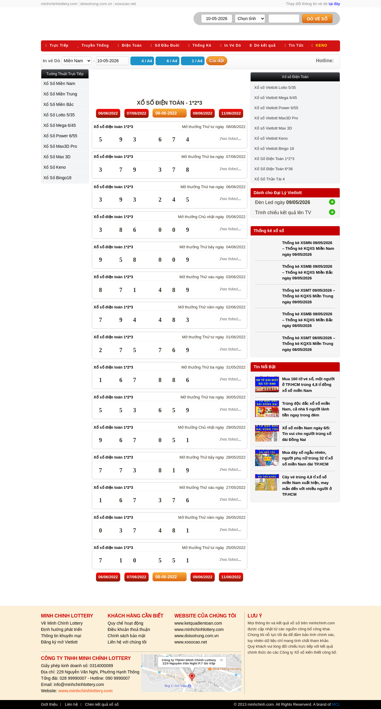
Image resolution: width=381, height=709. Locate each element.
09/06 (202, 113)
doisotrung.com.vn (96, 3)
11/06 (231, 113)
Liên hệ (71, 704)
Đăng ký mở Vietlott (59, 642)
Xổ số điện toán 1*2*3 (113, 126)
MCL (336, 704)
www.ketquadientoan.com (198, 623)
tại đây (334, 3)
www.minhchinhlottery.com (199, 629)
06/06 (108, 113)
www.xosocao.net (190, 642)
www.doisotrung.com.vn (196, 635)
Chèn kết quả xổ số (102, 704)
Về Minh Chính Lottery (62, 623)
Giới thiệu (49, 704)
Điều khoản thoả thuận (129, 629)
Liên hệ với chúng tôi (127, 642)
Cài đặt (216, 60)
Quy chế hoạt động (125, 623)
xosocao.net (125, 3)
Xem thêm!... (230, 139)
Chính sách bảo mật (126, 635)
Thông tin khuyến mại (61, 635)
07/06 (136, 113)
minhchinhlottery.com (59, 3)
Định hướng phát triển (61, 629)
